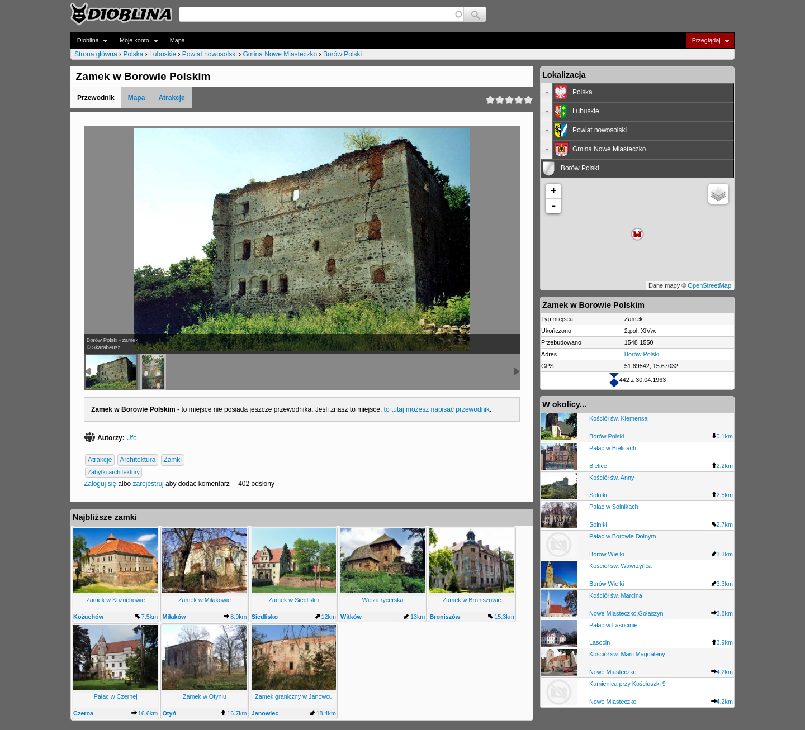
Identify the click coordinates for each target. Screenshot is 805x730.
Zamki (172, 460)
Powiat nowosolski (209, 54)
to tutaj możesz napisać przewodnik (437, 409)
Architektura (137, 460)
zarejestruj (147, 484)
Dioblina (89, 40)
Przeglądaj (707, 40)
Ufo (131, 438)
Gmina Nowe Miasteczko (280, 54)
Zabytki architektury (113, 472)
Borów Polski (342, 54)
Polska (133, 54)
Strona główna (95, 54)
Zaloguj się (100, 484)
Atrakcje (171, 98)
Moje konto (135, 40)
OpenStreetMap (709, 285)
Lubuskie (162, 54)
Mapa (177, 40)
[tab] (637, 92)
